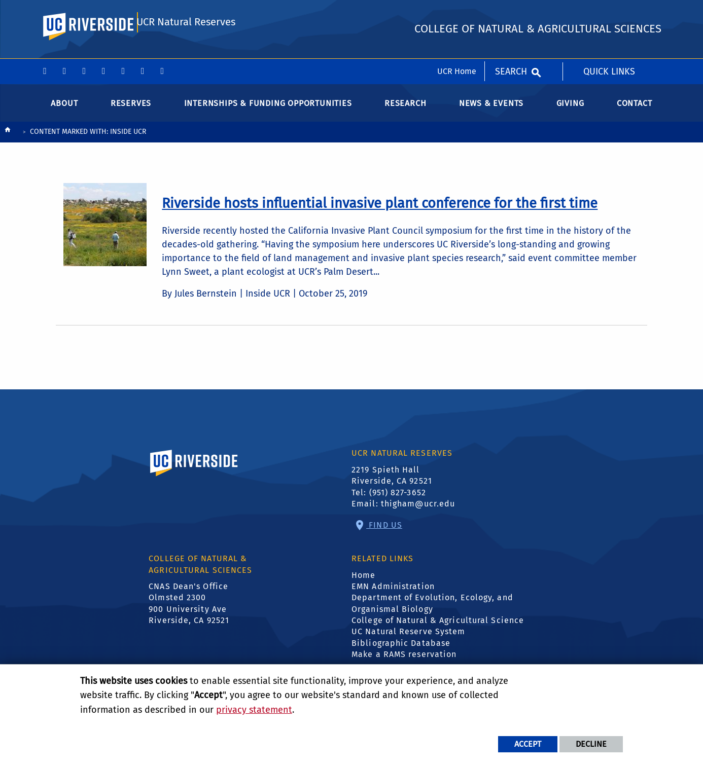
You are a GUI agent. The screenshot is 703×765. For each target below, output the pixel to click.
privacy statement (254, 709)
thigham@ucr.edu (418, 512)
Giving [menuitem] (570, 111)
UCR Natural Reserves (186, 54)
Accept (527, 744)
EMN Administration (393, 594)
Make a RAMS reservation (404, 663)
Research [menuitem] (405, 111)
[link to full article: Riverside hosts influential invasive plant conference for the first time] (379, 211)
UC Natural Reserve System (409, 640)
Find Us (384, 533)
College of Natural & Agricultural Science (438, 628)
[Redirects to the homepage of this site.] (7, 141)
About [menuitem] (64, 111)
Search (511, 12)
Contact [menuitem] (634, 111)
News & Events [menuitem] (491, 111)
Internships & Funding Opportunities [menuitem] (268, 111)
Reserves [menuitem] (131, 111)
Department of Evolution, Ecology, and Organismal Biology (432, 611)
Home (363, 583)
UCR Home (456, 12)
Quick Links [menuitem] (609, 12)
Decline (591, 744)
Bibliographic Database (401, 651)
